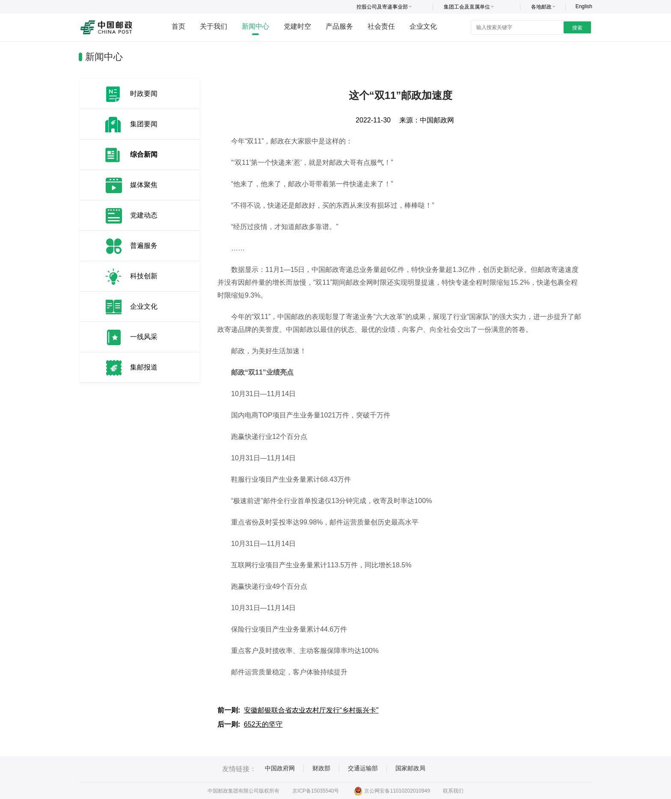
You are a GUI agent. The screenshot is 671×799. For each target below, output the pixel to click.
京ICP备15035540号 (315, 791)
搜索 (577, 28)
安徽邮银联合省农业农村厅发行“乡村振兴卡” (311, 710)
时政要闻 (143, 93)
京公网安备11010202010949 (392, 791)
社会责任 (381, 26)
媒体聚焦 (143, 184)
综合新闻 (143, 154)
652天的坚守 (263, 724)
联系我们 (453, 791)
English (584, 6)
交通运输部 (363, 768)
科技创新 (143, 276)
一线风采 (143, 336)
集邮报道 (143, 367)
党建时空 (297, 26)
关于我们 (213, 26)
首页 (178, 26)
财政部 (321, 768)
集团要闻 (143, 124)
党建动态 (143, 215)
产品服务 (339, 26)
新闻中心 (255, 26)
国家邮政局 (410, 768)
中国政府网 (280, 768)
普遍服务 (143, 245)
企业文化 (423, 26)
